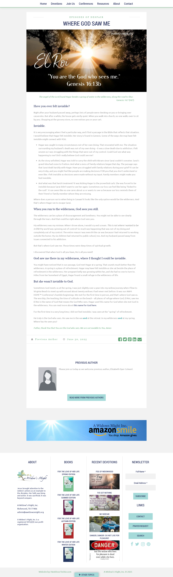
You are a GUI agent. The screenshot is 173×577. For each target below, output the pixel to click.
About (116, 4)
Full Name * (140, 471)
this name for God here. (85, 305)
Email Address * (140, 482)
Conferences (86, 4)
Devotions (56, 4)
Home (43, 4)
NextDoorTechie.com (61, 571)
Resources (103, 4)
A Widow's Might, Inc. (114, 571)
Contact (128, 4)
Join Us (70, 4)
